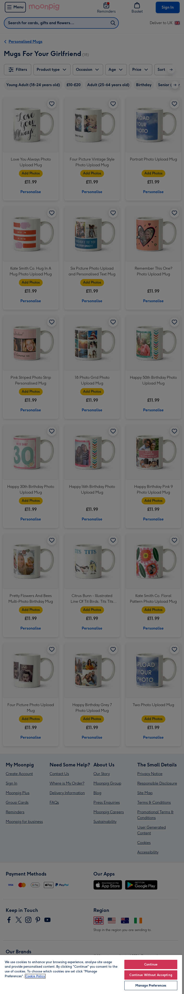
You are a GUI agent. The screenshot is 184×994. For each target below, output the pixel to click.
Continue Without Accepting (150, 975)
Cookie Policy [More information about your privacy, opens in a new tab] (35, 976)
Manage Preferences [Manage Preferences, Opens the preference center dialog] (150, 985)
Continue (151, 964)
